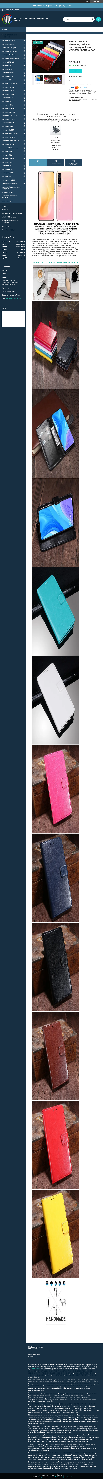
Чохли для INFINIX (8, 73)
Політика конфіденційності (63, 1477)
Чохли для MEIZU (7, 162)
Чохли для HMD (7, 151)
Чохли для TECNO (8, 76)
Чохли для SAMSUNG (9, 40)
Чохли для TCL (7, 155)
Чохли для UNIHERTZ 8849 (11, 141)
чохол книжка (35, 1369)
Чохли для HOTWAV (8, 137)
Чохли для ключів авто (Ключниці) (9, 196)
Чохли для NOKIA (7, 105)
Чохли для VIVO (7, 69)
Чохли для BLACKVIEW (9, 116)
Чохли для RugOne (8, 108)
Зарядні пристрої (7, 192)
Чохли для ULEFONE (8, 119)
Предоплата (6, 226)
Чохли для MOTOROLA (9, 51)
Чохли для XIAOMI (8, 44)
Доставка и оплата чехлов (12, 213)
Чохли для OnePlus (8, 55)
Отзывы (5, 210)
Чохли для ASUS (7, 98)
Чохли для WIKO (7, 173)
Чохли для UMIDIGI (8, 126)
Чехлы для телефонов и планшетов (11, 36)
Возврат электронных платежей (10, 221)
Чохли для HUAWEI (8, 87)
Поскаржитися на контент (46, 1477)
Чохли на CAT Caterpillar (10, 148)
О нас (4, 206)
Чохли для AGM (7, 169)
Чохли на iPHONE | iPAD (9, 48)
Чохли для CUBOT (8, 130)
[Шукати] (92, 19)
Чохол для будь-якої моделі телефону (11, 188)
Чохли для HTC (7, 166)
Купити (75, 71)
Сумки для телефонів (9, 183)
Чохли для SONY (7, 80)
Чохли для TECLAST (8, 176)
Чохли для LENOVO (8, 158)
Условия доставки (34, 1354)
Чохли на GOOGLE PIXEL (10, 83)
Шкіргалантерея (7, 201)
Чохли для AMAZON (8, 180)
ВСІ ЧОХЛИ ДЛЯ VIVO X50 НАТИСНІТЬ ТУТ (55, 262)
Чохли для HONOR (8, 94)
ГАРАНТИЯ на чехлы (9, 217)
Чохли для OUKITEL (8, 123)
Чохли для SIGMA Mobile (10, 133)
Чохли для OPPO (7, 65)
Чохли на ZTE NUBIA (8, 62)
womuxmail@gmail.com (13, 298)
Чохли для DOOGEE (8, 112)
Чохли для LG (6, 101)
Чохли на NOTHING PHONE (10, 58)
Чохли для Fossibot (8, 144)
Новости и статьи (8, 230)
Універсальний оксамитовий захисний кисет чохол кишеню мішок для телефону (55, 144)
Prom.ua (61, 1475)
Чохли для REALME (8, 90)
